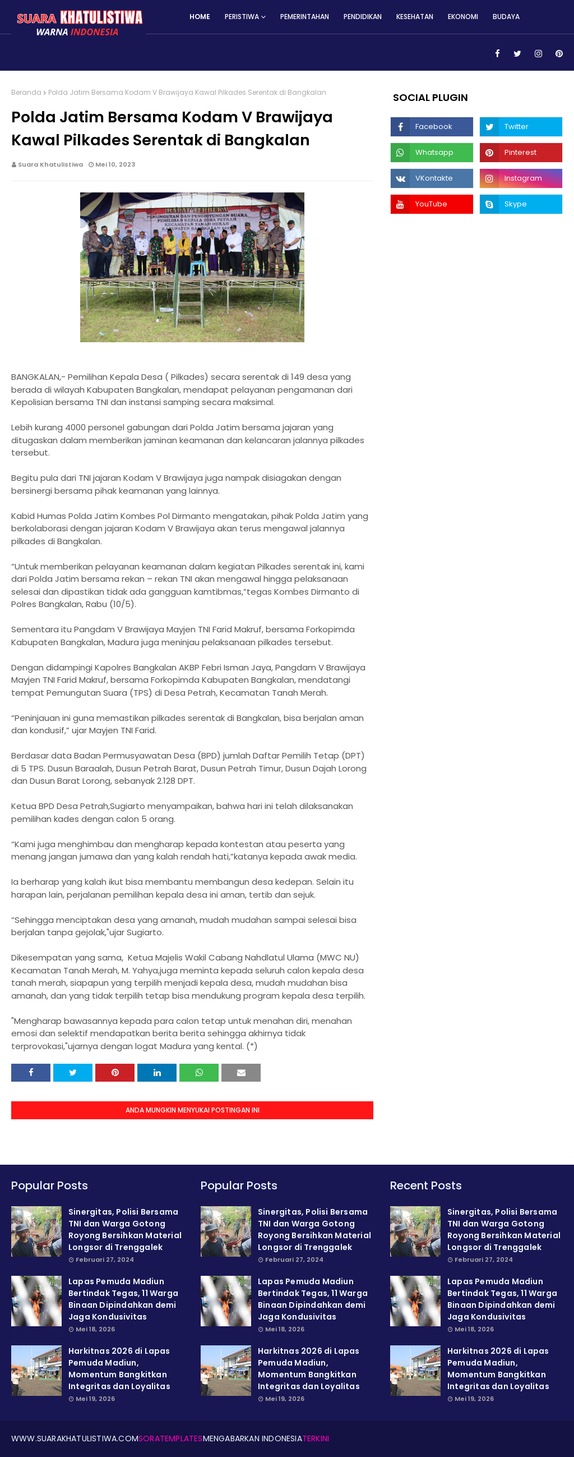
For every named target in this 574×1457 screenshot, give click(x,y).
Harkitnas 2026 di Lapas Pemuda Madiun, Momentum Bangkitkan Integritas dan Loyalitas (119, 1368)
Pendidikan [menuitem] (363, 16)
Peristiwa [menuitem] (242, 16)
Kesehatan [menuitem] (414, 16)
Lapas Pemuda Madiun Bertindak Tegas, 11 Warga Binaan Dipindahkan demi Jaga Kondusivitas (123, 1299)
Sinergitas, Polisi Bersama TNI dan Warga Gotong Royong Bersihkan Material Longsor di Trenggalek (125, 1229)
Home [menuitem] (199, 16)
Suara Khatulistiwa (50, 164)
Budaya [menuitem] (506, 16)
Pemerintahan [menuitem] (304, 16)
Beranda (26, 92)
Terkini (315, 1438)
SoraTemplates (170, 1438)
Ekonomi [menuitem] (463, 16)
